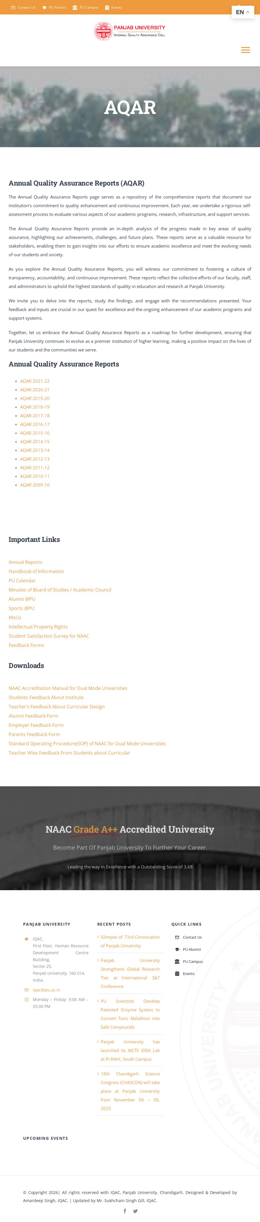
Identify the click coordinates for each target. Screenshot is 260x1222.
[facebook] (125, 1211)
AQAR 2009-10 (35, 485)
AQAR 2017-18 (35, 415)
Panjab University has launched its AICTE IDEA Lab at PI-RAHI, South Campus (130, 1050)
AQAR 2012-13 (35, 459)
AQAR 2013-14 (35, 450)
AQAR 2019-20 (35, 398)
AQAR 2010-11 (35, 476)
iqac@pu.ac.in (46, 990)
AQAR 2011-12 (35, 467)
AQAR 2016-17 (35, 424)
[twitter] (135, 1211)
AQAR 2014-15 (35, 441)
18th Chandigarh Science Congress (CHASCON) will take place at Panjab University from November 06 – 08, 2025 (130, 1091)
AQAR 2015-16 (35, 433)
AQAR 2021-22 (35, 381)
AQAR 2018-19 (35, 407)
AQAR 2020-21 (35, 389)
